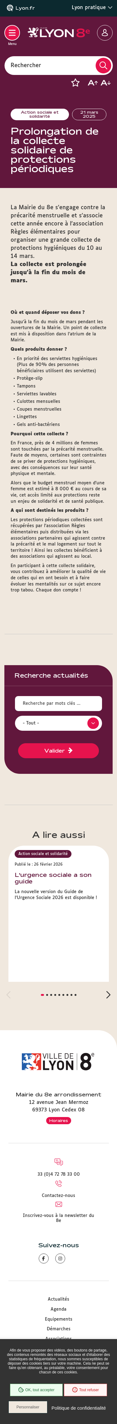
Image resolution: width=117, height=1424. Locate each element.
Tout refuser (85, 1390)
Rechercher (26, 65)
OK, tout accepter (36, 1390)
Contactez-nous (58, 1196)
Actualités (58, 1299)
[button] (75, 82)
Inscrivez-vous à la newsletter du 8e (58, 1218)
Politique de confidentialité (78, 1408)
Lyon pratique (92, 7)
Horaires (58, 1120)
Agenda (58, 1309)
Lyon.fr (25, 8)
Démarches (59, 1329)
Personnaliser (28, 1407)
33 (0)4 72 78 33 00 (58, 1174)
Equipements (58, 1319)
